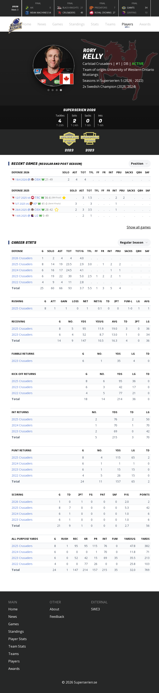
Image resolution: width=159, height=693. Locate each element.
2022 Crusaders (22, 282)
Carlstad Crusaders (97, 63)
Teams (13, 653)
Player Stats (17, 639)
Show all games (139, 227)
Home (13, 609)
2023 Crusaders (22, 276)
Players (14, 661)
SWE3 (95, 609)
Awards (14, 668)
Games (13, 624)
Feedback (57, 616)
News (12, 616)
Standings (16, 631)
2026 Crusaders (22, 258)
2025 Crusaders (22, 264)
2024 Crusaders (22, 270)
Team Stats (17, 646)
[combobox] (140, 163)
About (54, 609)
